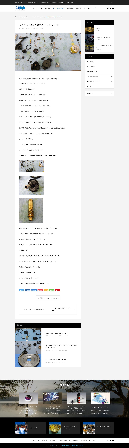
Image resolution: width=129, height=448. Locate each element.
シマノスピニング (40, 28)
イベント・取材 (20, 423)
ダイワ (63, 362)
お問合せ (78, 8)
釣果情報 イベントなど (93, 81)
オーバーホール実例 (30, 28)
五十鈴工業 (64, 350)
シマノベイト (65, 335)
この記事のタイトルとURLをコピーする (48, 298)
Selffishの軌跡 (90, 62)
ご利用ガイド (52, 440)
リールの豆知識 (91, 66)
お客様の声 (70, 8)
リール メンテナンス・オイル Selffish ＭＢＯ (45, 256)
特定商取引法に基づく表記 (80, 440)
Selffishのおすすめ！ (92, 71)
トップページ (36, 440)
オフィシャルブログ (59, 8)
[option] (28, 402)
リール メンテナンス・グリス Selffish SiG (32, 261)
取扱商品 (47, 8)
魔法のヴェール (33, 267)
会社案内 (44, 440)
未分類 (89, 86)
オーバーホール (38, 8)
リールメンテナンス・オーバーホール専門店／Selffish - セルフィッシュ (67, 445)
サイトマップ (92, 440)
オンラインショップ (90, 8)
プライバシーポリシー (64, 440)
